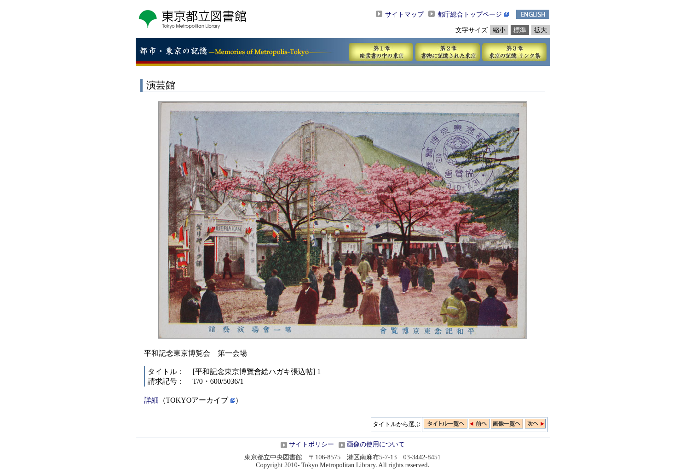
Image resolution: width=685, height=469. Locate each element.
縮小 (499, 30)
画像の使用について (376, 444)
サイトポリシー (311, 444)
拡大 (540, 30)
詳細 (151, 400)
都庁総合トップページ (469, 14)
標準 (519, 30)
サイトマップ (404, 14)
